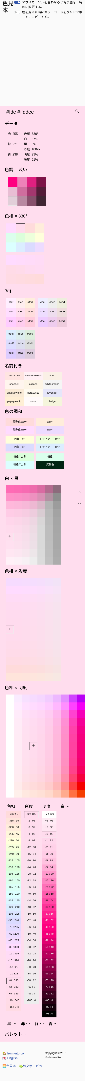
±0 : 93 (49, 833)
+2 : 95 (49, 827)
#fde (20, 311)
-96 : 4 (31, 993)
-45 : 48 (49, 933)
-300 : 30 (13, 827)
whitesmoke (52, 384)
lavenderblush (33, 375)
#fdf (11, 311)
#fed (30, 302)
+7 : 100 (49, 813)
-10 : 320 (13, 960)
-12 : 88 (31, 847)
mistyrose (14, 375)
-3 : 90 (49, 853)
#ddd (30, 343)
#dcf (11, 352)
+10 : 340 (13, 1000)
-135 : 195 (14, 900)
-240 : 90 (13, 853)
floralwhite (33, 392)
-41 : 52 (49, 920)
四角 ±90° (19, 439)
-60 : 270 (13, 933)
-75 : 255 (13, 926)
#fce (20, 321)
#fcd (30, 321)
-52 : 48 (31, 920)
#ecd (62, 321)
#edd (62, 311)
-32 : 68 (31, 880)
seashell (14, 384)
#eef (42, 302)
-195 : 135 (14, 873)
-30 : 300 (13, 947)
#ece (52, 321)
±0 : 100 (31, 813)
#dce (21, 352)
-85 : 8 (49, 1000)
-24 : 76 (31, 867)
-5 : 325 (13, 967)
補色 (50, 456)
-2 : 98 (31, 820)
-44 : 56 (31, 900)
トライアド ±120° (50, 439)
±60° (50, 421)
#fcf (11, 321)
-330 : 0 (13, 813)
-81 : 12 (49, 993)
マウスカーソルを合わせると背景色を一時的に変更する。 (52, 5)
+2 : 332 (14, 986)
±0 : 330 (13, 980)
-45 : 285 (13, 940)
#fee (20, 302)
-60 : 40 (31, 933)
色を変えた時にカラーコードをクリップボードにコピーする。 (52, 14)
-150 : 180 (14, 893)
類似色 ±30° (20, 421)
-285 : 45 (13, 833)
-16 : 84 (31, 853)
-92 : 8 (31, 986)
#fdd (30, 311)
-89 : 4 (49, 1006)
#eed (62, 302)
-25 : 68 (49, 893)
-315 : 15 (13, 820)
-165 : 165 (14, 886)
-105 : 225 (14, 913)
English (10, 1058)
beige (52, 401)
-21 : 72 (49, 886)
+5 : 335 (14, 993)
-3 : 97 (31, 827)
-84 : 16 (31, 973)
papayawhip (14, 401)
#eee (52, 302)
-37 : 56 (49, 913)
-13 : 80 (49, 873)
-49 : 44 (49, 940)
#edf (42, 311)
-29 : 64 (49, 900)
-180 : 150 (14, 880)
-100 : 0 (31, 1000)
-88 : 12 (31, 980)
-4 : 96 (31, 833)
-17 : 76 (49, 880)
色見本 (9, 1066)
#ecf (42, 321)
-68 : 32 (31, 947)
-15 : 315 (13, 953)
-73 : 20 (49, 980)
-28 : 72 (31, 873)
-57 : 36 (49, 953)
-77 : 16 (49, 986)
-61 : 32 (49, 960)
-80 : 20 (31, 967)
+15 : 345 (13, 1006)
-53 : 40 (49, 947)
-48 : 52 (31, 906)
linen (52, 375)
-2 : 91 (49, 847)
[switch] (17, 2)
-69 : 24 (49, 973)
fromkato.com (14, 1053)
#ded (30, 333)
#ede (52, 311)
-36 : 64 (31, 886)
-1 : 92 (49, 840)
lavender (52, 392)
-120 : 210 (14, 906)
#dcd (30, 352)
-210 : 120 (14, 867)
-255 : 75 (13, 847)
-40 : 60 (31, 893)
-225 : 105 (14, 860)
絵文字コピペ (30, 1066)
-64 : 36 (31, 940)
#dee (21, 333)
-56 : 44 (31, 926)
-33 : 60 (49, 906)
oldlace (33, 384)
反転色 (50, 464)
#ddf (11, 343)
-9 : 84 (49, 867)
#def (11, 333)
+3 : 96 (49, 820)
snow (33, 401)
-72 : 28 (31, 953)
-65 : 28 (49, 967)
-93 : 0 (49, 1013)
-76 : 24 (31, 960)
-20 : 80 (31, 860)
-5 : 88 (49, 860)
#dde (21, 343)
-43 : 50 (49, 926)
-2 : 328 (13, 973)
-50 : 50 (31, 913)
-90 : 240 (13, 920)
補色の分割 (19, 456)
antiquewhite (14, 392)
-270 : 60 (13, 840)
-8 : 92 (31, 840)
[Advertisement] (40, 63)
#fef (11, 302)
